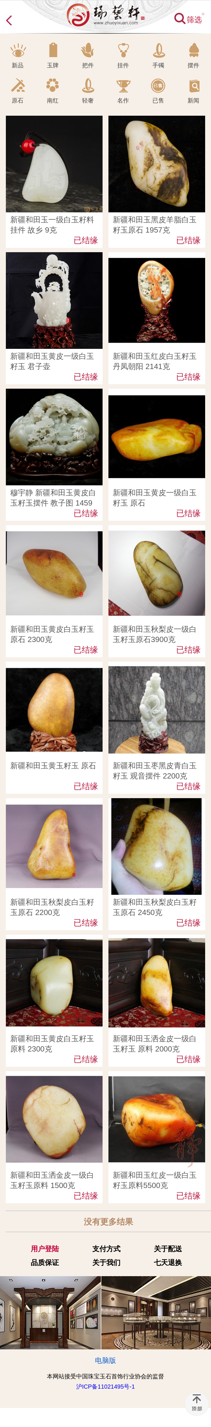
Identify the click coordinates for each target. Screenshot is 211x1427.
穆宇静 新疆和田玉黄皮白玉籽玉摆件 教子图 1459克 (53, 503)
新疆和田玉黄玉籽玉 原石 (53, 765)
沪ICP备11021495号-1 (105, 1386)
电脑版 (105, 1360)
